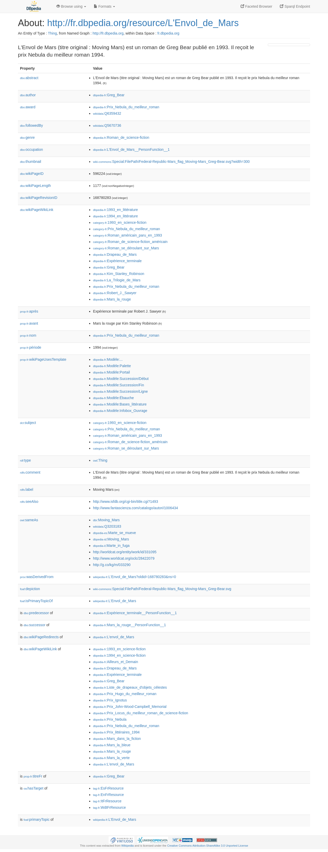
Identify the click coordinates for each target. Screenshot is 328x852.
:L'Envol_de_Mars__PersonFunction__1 (131, 149)
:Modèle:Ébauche (113, 398)
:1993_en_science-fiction (119, 222)
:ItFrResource (107, 801)
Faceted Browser (256, 6)
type (25, 460)
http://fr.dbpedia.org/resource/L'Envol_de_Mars (143, 23)
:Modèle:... (108, 359)
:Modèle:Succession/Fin (118, 385)
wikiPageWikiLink (36, 210)
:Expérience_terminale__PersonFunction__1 (135, 613)
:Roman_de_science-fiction (121, 137)
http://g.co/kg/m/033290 (111, 565)
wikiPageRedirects (41, 637)
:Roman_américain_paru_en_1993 (127, 235)
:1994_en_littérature (115, 216)
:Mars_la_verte (111, 758)
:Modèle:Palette (112, 366)
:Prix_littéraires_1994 (116, 732)
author (28, 95)
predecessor (36, 613)
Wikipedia (127, 845)
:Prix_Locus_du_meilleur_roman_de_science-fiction (140, 713)
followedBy (31, 125)
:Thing (100, 460)
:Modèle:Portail (111, 372)
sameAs (29, 520)
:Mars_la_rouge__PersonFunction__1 (129, 625)
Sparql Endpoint (295, 6)
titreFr (33, 776)
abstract (29, 78)
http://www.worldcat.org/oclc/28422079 (124, 558)
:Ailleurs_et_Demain (115, 662)
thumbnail (30, 161)
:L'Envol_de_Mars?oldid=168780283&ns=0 (134, 577)
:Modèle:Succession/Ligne (120, 391)
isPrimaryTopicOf (36, 601)
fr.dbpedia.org (168, 33)
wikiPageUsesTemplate (43, 359)
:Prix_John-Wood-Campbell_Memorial (130, 707)
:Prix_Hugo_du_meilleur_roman (124, 694)
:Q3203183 (107, 526)
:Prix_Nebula (110, 719)
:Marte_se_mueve (114, 533)
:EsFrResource (108, 788)
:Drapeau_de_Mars (115, 254)
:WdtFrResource (109, 807)
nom (28, 335)
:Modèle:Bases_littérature (120, 404)
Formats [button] (104, 6)
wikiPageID (32, 174)
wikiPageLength (35, 186)
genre (27, 137)
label (26, 489)
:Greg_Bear (109, 95)
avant (29, 323)
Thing (52, 33)
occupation (31, 149)
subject (28, 423)
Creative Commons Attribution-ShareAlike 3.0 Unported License (207, 845)
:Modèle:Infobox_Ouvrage (120, 411)
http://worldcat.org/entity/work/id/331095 (124, 552)
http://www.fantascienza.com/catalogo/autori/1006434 (135, 508)
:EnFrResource (108, 795)
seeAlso (29, 501)
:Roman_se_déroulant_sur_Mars (126, 248)
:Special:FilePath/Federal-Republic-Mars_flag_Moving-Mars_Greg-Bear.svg (162, 589)
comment (30, 472)
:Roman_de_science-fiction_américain (130, 242)
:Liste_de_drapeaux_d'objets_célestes (130, 687)
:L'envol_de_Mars (113, 637)
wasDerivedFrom (37, 577)
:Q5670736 (107, 125)
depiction (30, 589)
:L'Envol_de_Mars (114, 601)
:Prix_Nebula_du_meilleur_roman (126, 107)
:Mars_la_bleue (111, 745)
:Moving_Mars (106, 520)
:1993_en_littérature (115, 210)
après (29, 311)
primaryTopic (36, 819)
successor (34, 625)
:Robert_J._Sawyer (114, 293)
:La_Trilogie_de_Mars (116, 280)
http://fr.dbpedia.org (108, 33)
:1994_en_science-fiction (119, 655)
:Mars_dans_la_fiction (117, 739)
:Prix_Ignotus (110, 700)
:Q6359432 (107, 113)
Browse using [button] (71, 6)
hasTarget (33, 788)
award (27, 107)
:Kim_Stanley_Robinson (118, 274)
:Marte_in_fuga (111, 546)
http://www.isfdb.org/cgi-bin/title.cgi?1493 (125, 501)
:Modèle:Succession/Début (121, 379)
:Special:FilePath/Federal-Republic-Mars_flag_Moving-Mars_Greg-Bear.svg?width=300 (171, 161)
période (30, 347)
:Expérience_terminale (117, 261)
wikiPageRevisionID (38, 198)
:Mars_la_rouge (112, 299)
